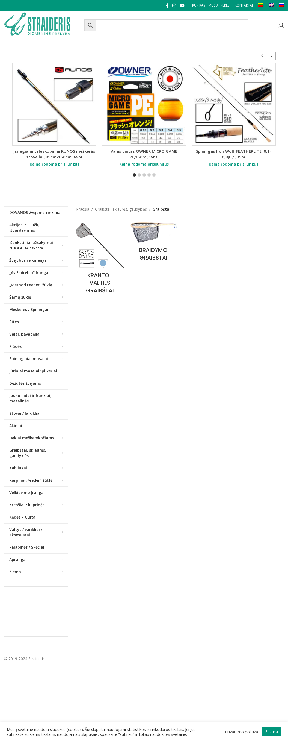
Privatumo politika (241, 731)
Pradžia (82, 209)
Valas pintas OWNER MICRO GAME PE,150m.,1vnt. (144, 154)
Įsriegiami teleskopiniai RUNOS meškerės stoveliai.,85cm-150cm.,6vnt (54, 154)
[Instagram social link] (174, 5)
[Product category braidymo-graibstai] (153, 242)
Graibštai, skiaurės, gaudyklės (121, 209)
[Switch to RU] (281, 5)
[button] (272, 56)
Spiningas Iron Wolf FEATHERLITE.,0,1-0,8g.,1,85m (233, 154)
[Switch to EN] (271, 5)
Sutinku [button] (271, 731)
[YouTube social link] (182, 5)
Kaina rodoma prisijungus (54, 164)
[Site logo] (43, 24)
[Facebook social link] (167, 5)
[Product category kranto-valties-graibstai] (100, 259)
